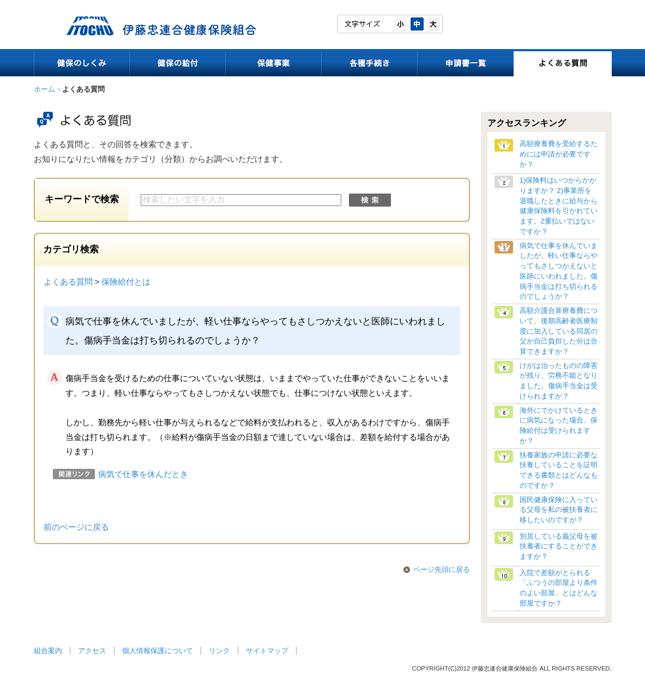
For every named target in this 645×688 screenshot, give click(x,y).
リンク (219, 651)
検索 (370, 200)
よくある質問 (68, 281)
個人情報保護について (157, 651)
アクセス (92, 651)
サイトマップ (267, 651)
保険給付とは (125, 281)
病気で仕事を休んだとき (143, 474)
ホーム (44, 89)
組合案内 (48, 651)
